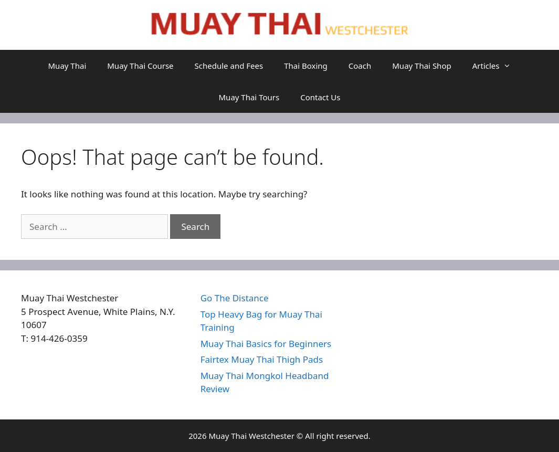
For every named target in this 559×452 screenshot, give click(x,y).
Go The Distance (235, 298)
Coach (360, 65)
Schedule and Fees (229, 65)
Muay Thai (67, 65)
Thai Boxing (306, 65)
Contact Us (320, 97)
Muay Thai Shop (421, 65)
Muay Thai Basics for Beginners (266, 344)
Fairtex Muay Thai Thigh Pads (262, 359)
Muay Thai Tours (249, 97)
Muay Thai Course (140, 65)
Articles (497, 65)
